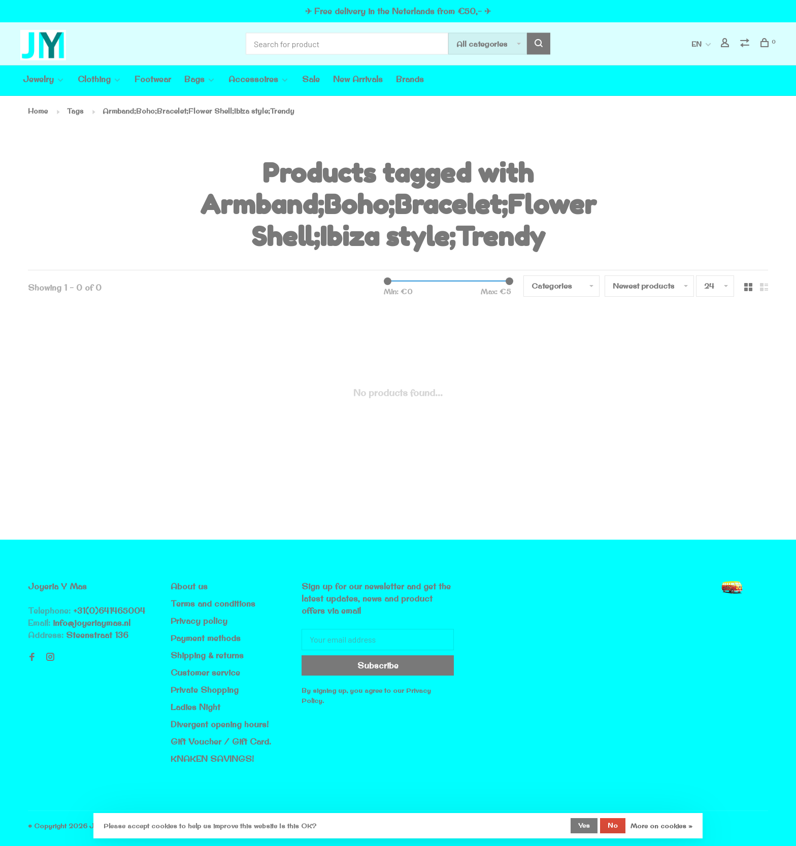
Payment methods (206, 638)
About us (189, 586)
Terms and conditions (213, 603)
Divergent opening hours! (220, 724)
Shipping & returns (207, 655)
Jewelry (38, 79)
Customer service (205, 672)
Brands (410, 79)
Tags (75, 111)
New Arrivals (358, 79)
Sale (311, 79)
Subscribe (378, 665)
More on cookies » (661, 826)
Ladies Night (195, 707)
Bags (194, 79)
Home (38, 111)
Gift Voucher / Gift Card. (221, 741)
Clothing (94, 79)
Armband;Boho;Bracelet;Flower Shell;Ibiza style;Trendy (198, 111)
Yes (584, 825)
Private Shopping (205, 690)
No (613, 825)
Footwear (153, 79)
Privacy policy (199, 621)
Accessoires (253, 79)
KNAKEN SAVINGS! (212, 759)
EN (696, 44)
